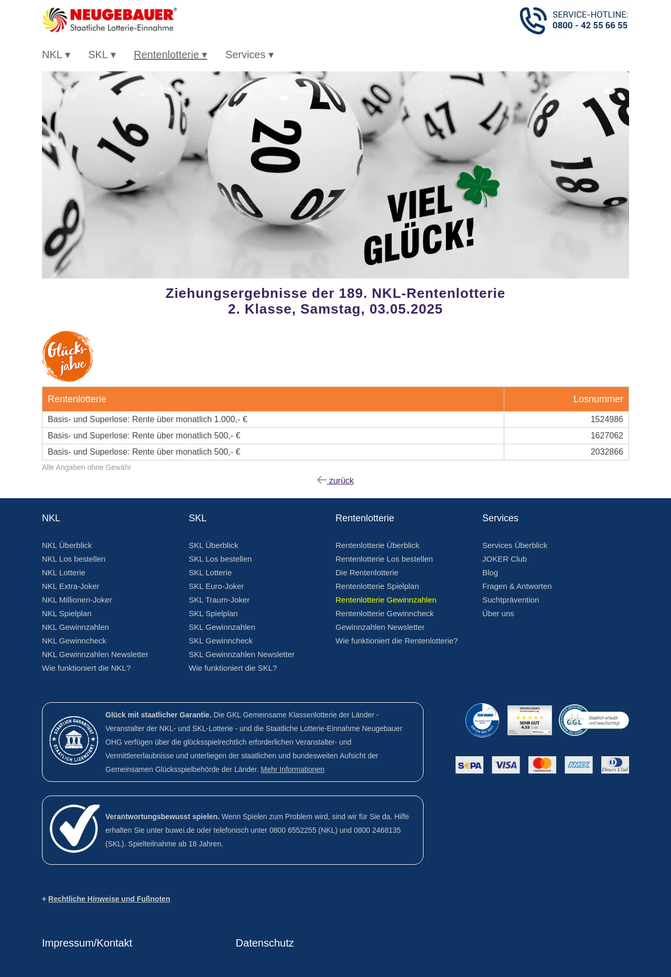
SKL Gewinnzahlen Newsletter (242, 654)
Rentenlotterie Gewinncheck (385, 613)
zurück (335, 480)
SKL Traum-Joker (219, 599)
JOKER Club (504, 558)
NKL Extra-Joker (70, 586)
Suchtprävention (510, 599)
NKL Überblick (67, 545)
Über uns (498, 613)
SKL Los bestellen (220, 558)
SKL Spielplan (213, 613)
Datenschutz (265, 943)
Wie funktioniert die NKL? (86, 667)
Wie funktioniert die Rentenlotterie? (397, 640)
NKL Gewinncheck (74, 640)
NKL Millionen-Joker (77, 599)
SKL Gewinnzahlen (222, 626)
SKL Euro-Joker (216, 586)
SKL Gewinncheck (221, 640)
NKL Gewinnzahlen (75, 626)
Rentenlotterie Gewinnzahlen (386, 599)
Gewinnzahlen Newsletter (380, 626)
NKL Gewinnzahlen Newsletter (95, 654)
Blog (490, 572)
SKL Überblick (213, 545)
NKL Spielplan (67, 613)
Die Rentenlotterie (367, 572)
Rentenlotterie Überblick (377, 545)
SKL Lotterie (210, 572)
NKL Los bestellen (73, 558)
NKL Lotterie (63, 572)
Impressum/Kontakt (87, 943)
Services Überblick (514, 545)
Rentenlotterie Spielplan (377, 586)
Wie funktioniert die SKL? (233, 667)
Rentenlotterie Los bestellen (384, 558)
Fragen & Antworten (517, 586)
